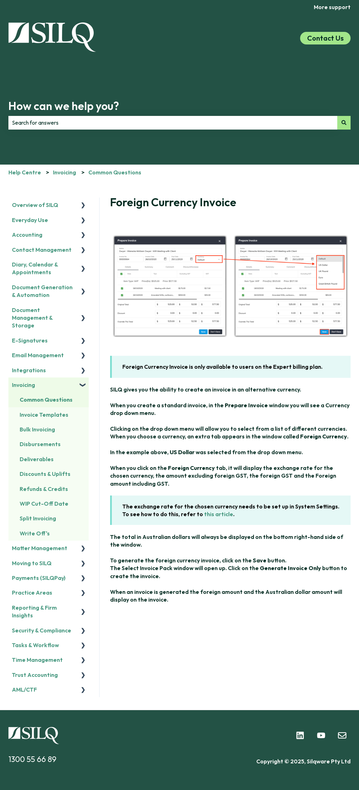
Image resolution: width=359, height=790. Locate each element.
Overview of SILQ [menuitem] (35, 204)
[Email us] (342, 735)
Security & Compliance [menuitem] (41, 630)
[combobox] (172, 122)
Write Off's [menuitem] (35, 533)
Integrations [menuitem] (29, 370)
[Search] (344, 122)
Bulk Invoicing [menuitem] (37, 429)
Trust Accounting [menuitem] (35, 674)
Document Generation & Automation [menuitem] (42, 291)
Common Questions (114, 172)
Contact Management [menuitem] (42, 249)
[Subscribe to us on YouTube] (321, 735)
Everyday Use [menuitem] (30, 219)
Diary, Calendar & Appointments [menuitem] (35, 268)
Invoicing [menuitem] (23, 384)
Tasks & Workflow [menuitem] (35, 645)
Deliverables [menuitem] (37, 459)
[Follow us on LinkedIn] (300, 735)
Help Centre (24, 172)
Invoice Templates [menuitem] (44, 414)
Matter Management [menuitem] (39, 548)
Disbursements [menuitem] (40, 444)
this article (218, 514)
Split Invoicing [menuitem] (38, 518)
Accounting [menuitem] (27, 234)
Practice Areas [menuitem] (32, 592)
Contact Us (325, 38)
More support (332, 7)
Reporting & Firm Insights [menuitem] (34, 611)
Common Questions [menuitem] (46, 399)
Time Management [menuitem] (37, 659)
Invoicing (64, 172)
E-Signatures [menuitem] (30, 340)
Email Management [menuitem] (38, 355)
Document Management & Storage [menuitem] (32, 317)
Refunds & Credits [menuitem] (44, 488)
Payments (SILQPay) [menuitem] (39, 577)
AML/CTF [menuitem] (24, 689)
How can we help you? (63, 106)
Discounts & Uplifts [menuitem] (45, 473)
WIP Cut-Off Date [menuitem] (44, 503)
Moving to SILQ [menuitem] (32, 563)
